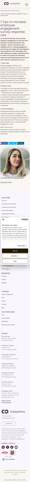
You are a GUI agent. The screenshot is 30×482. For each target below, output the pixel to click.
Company (5, 291)
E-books (4, 276)
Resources (6, 273)
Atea (3, 315)
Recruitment (5, 217)
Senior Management (7, 265)
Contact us (9, 423)
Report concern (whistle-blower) (6, 401)
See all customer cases (8, 324)
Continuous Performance (9, 204)
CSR (3, 297)
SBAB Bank (5, 321)
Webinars (4, 283)
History (4, 301)
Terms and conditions (10, 480)
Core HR (4, 200)
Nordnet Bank (6, 318)
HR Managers (5, 269)
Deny (15, 261)
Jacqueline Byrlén (6, 178)
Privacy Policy (22, 480)
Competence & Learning (9, 207)
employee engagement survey (14, 60)
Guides (4, 279)
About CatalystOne (7, 294)
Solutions (6, 198)
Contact (4, 304)
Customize (15, 256)
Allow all (15, 250)
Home (9, 10)
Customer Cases (8, 312)
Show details (21, 245)
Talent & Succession (7, 210)
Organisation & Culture (8, 214)
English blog (15, 10)
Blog (3, 307)
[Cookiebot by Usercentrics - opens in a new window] (21, 220)
